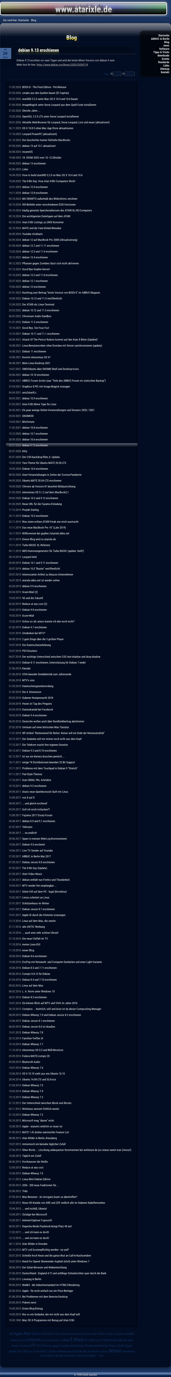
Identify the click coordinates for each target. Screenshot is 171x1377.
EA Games (62, 1334)
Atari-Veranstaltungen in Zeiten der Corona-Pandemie (51, 474)
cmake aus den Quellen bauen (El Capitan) (45, 93)
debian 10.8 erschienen (35, 427)
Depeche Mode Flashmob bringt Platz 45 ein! (47, 1226)
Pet (39, 1345)
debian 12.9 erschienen (35, 187)
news (166, 45)
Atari (27, 1333)
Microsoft (96, 1340)
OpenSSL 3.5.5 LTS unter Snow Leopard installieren (50, 116)
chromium (93, 1351)
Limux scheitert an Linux (35, 897)
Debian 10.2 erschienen (35, 515)
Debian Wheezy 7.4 (32, 1091)
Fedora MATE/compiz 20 (36, 1056)
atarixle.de (79, 1351)
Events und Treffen (94, 1334)
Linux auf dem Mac (32, 985)
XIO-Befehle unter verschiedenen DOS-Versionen (49, 204)
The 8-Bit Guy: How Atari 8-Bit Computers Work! (48, 181)
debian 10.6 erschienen (35, 439)
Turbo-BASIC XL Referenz (36, 545)
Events (165, 58)
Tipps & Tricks (161, 52)
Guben (14, 1340)
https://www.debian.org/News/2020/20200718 (62, 64)
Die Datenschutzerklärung (36, 645)
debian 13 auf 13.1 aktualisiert (39, 146)
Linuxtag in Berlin (31, 1279)
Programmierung (96, 1346)
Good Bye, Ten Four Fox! (35, 328)
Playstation (77, 1345)
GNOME (129, 1334)
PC (33, 1345)
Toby (25, 1191)
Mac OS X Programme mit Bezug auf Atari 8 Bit (48, 1320)
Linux (117, 74)
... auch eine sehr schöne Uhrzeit (40, 932)
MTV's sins (28, 680)
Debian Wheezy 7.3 (32, 1097)
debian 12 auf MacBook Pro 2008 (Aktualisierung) (49, 239)
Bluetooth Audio (31, 1062)
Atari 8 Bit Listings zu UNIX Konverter (43, 222)
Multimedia (110, 1340)
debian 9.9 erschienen (34, 586)
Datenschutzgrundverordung (37, 686)
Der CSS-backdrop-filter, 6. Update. (41, 457)
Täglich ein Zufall (31, 1155)
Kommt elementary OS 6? (36, 357)
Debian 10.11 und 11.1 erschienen (40, 333)
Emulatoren (75, 1334)
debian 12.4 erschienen (35, 257)
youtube (91, 1355)
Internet (34, 1339)
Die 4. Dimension (31, 692)
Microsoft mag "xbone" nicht (38, 1120)
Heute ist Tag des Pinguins (37, 703)
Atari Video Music (32, 874)
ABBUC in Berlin (160, 38)
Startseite (163, 35)
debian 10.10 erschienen (35, 374)
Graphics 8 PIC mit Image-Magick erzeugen (46, 386)
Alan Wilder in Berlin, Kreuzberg (39, 1138)
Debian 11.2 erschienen (35, 322)
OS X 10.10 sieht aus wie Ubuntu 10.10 (43, 1073)
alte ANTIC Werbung (33, 926)
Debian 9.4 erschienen (34, 715)
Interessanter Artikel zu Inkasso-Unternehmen (47, 574)
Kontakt (165, 72)
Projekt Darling (30, 509)
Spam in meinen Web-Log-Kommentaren (44, 838)
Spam (128, 1346)
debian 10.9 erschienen (35, 398)
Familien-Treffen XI (32, 1038)
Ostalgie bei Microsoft (34, 1214)
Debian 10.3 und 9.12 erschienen (40, 498)
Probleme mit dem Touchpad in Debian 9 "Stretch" (49, 768)
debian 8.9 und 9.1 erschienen (38, 821)
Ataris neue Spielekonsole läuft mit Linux (45, 791)
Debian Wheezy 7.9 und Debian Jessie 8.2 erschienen (51, 1015)
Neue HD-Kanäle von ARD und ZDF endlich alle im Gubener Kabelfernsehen (63, 1202)
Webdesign (64, 1351)
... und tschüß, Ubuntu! (34, 1208)
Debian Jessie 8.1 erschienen (38, 1020)
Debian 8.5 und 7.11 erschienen (39, 967)
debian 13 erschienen (34, 163)
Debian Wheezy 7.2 (32, 1114)
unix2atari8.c (29, 392)
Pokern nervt (29, 1302)
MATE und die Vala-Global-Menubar (41, 228)
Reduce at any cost (32, 1167)
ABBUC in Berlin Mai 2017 (36, 856)
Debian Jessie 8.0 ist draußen (38, 1026)
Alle (101, 1355)
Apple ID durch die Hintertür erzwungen (43, 915)
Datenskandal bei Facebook (37, 709)
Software (164, 48)
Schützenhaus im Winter (35, 903)
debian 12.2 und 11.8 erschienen (40, 275)
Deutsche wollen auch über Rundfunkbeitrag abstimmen (53, 721)
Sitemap (164, 69)
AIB (11, 1334)
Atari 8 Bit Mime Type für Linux (39, 404)
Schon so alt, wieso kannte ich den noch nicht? (48, 621)
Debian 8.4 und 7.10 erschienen (39, 979)
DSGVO (51, 1334)
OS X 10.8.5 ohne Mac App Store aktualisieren (47, 128)
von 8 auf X (28, 797)
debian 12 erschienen (34, 286)
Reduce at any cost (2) (34, 604)
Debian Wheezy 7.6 (32, 1067)
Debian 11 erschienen (34, 351)
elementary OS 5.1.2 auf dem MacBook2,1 (45, 492)
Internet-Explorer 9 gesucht (37, 1220)
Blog (166, 42)
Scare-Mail (28, 615)
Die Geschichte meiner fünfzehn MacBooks (46, 140)
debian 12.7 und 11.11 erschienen (40, 245)
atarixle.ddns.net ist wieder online (41, 580)
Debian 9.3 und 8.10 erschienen (39, 750)
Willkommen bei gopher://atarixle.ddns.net (45, 533)
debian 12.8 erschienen (35, 192)
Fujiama (119, 1334)
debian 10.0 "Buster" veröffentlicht (41, 568)
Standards (163, 62)
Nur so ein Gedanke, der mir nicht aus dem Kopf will (51, 1314)
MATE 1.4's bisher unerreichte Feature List (45, 1132)
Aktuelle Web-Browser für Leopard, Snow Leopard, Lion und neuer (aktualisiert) (66, 122)
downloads (163, 55)
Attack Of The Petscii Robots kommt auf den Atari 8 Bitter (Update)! (60, 339)
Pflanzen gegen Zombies (55, 1345)
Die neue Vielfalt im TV (35, 938)
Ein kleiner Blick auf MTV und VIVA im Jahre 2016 (49, 1003)
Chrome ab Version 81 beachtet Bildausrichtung (48, 486)
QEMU (120, 1345)
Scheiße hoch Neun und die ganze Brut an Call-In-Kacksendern (56, 1255)
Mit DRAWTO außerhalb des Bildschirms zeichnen (49, 198)
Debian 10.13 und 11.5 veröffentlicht (42, 298)
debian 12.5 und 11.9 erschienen (40, 251)
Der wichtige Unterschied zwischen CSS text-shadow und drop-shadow (61, 656)
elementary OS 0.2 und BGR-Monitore (42, 1050)
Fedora (110, 1334)
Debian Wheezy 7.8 (32, 1032)
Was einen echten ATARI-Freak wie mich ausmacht (50, 521)
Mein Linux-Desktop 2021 (36, 363)
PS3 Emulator (29, 650)
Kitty (24, 451)
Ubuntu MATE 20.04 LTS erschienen (41, 480)
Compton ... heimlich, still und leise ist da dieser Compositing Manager (61, 1009)
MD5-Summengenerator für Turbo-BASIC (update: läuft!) (53, 551)
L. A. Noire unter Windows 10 (38, 991)
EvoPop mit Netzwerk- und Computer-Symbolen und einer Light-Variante (62, 962)
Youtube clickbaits (32, 234)
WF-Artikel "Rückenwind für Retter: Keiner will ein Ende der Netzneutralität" (63, 733)
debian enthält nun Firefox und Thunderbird (45, 879)
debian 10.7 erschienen (35, 433)
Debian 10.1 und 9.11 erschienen (40, 562)
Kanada (26, 668)
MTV (86, 1340)
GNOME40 (28, 416)
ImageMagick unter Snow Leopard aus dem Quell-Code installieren (59, 104)
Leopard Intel (29, 557)
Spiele (12, 1351)
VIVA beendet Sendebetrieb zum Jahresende (46, 674)
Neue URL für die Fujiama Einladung (42, 504)
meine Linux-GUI (31, 944)
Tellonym (27, 827)
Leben (65, 1340)
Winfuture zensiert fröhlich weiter (40, 1108)
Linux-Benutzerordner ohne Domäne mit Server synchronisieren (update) (62, 345)
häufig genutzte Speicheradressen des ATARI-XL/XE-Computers (57, 210)
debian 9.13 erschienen (35, 445)
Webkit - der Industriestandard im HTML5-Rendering (50, 1285)
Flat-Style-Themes (32, 774)
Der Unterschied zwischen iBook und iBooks (46, 1103)
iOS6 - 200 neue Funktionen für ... (40, 1185)
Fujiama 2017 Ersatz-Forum (37, 815)
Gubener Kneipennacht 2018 (37, 697)
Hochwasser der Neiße (35, 1161)
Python (112, 1345)
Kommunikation (50, 1340)
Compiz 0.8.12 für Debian (36, 973)
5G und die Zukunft (32, 598)
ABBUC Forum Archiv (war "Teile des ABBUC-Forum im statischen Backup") (64, 380)
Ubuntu (52, 1351)
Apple (18, 1333)
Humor (22, 1340)
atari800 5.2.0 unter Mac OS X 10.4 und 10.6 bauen (50, 99)
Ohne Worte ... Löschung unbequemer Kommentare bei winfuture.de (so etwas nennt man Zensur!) (76, 1150)
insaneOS (27, 151)
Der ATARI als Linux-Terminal (38, 304)
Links (166, 65)
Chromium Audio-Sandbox (36, 316)
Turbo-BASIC (40, 1351)
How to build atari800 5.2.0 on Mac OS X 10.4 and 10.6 (52, 175)
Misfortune (28, 421)
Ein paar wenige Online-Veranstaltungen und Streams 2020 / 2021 (58, 410)
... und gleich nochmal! (34, 803)
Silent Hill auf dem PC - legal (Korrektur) (44, 891)
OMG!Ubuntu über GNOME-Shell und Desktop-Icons (50, 369)
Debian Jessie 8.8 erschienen (38, 862)
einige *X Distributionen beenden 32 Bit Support (48, 762)
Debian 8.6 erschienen (34, 956)
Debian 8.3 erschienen (34, 997)
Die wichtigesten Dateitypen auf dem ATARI (46, 216)
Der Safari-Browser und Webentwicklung (44, 1267)
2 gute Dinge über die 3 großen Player (43, 639)
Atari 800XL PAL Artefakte (36, 780)
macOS (80, 1355)
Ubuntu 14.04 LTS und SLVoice (39, 1079)
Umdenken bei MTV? (33, 633)
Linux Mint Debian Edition (36, 1179)
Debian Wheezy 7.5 (32, 1085)
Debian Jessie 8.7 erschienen (38, 909)
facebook (49, 1355)
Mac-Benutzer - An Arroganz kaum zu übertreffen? (49, 1197)
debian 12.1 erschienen (35, 281)
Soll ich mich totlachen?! (36, 809)
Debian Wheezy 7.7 (32, 1044)
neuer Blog (28, 950)
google (60, 1355)
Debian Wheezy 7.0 (32, 1173)
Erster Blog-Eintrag (32, 1308)
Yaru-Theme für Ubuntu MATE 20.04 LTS (44, 463)
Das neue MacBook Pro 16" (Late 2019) (44, 527)
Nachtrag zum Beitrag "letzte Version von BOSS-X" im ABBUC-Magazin (61, 292)
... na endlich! (29, 832)
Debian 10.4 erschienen (35, 468)
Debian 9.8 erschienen (34, 609)
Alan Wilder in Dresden (34, 1243)
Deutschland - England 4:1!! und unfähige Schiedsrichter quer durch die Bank (64, 1273)
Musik (123, 1340)
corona (104, 1351)
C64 (43, 1334)
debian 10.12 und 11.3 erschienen (40, 310)
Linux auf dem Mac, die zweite (39, 921)
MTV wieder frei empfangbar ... (39, 885)
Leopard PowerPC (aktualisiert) (39, 134)
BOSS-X (36, 1334)
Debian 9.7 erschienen (34, 627)
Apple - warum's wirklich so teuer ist (42, 1126)
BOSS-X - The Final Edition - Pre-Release (44, 87)
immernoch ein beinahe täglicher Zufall (44, 1144)
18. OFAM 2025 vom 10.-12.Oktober (41, 157)
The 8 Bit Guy (24, 1351)
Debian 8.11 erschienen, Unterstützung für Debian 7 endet (54, 662)
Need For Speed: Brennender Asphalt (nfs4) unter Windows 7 (55, 1261)
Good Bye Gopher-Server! (36, 269)
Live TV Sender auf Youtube (37, 850)
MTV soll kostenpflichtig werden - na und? (45, 1249)
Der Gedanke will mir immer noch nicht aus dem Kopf (51, 739)
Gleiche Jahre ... (31, 110)
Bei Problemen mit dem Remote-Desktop (45, 1296)
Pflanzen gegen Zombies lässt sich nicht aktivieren (50, 263)
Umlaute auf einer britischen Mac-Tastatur (45, 727)
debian (130, 74)
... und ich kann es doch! (35, 1232)
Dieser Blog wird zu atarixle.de (39, 539)
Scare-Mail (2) (30, 592)
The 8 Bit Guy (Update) (34, 868)
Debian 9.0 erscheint (33, 844)
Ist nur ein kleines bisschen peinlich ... (43, 756)
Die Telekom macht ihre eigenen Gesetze (45, 744)
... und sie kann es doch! (35, 1238)
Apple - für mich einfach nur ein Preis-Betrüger (47, 1290)
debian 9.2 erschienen (34, 786)
